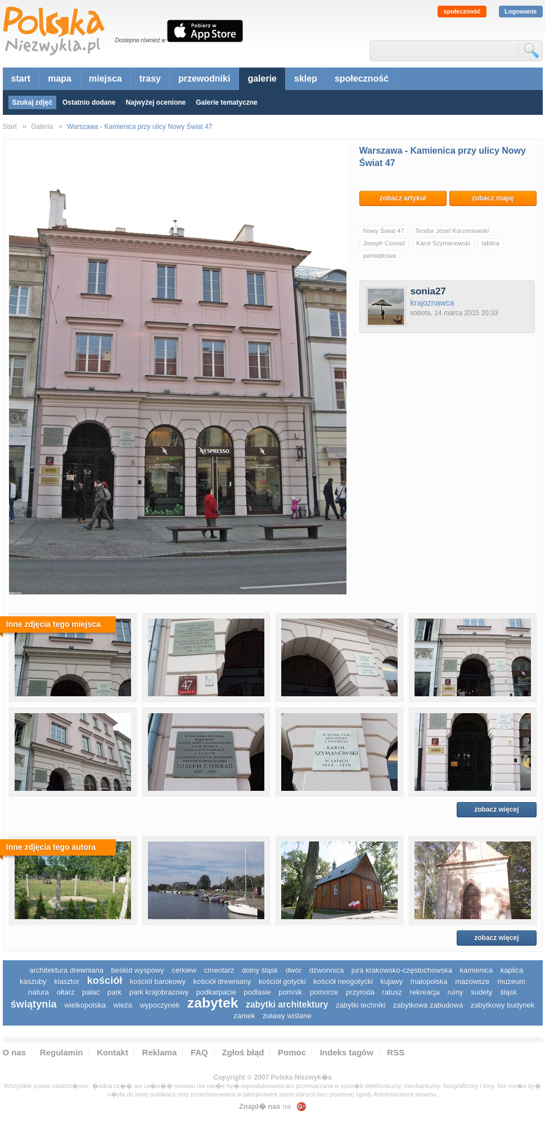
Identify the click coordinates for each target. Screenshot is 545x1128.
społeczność (461, 11)
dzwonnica (326, 970)
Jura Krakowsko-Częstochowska (402, 970)
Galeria (42, 126)
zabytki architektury (287, 1004)
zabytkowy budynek (502, 1005)
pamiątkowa (380, 255)
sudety (481, 992)
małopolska (429, 981)
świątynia (34, 1004)
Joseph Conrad (384, 243)
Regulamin (61, 1052)
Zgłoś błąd (243, 1052)
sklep (305, 78)
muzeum (511, 981)
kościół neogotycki (343, 981)
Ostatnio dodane (89, 102)
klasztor (66, 981)
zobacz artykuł (403, 198)
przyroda (360, 992)
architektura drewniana (66, 970)
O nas (14, 1052)
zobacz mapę (493, 198)
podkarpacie (216, 992)
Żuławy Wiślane (287, 1015)
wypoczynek (159, 1005)
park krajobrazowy (159, 992)
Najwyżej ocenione (156, 102)
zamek (244, 1015)
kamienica (476, 970)
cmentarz (219, 970)
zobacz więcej (496, 809)
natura (38, 992)
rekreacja (424, 992)
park (114, 992)
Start (10, 126)
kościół (105, 980)
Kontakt (112, 1052)
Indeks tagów (346, 1052)
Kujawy (391, 981)
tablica (490, 243)
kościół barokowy (158, 981)
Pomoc (292, 1052)
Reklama (159, 1052)
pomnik (290, 992)
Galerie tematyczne (226, 102)
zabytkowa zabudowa (428, 1005)
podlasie (257, 992)
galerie (262, 78)
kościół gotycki (282, 981)
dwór (293, 970)
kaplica (512, 970)
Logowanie (521, 11)
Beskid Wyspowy (137, 970)
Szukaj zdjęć (32, 102)
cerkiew (184, 970)
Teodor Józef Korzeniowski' (452, 230)
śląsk (508, 992)
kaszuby (33, 981)
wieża (123, 1005)
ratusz (392, 992)
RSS (395, 1052)
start (21, 78)
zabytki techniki (360, 1005)
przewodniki (204, 78)
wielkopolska (85, 1005)
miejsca (105, 78)
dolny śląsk (260, 970)
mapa (59, 78)
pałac (91, 992)
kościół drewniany (222, 981)
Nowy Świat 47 (383, 230)
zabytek (212, 1002)
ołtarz (66, 992)
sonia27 (428, 291)
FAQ (199, 1052)
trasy (150, 78)
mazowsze (472, 981)
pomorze (324, 992)
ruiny (455, 992)
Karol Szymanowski (443, 243)
